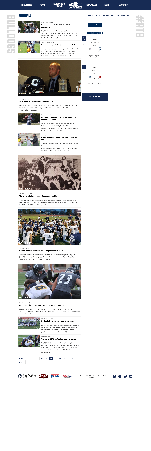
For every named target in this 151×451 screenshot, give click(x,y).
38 (60, 358)
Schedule (91, 15)
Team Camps (120, 15)
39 (64, 358)
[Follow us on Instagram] (125, 376)
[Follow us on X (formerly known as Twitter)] (119, 376)
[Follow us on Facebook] (114, 376)
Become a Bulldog (91, 5)
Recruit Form (108, 15)
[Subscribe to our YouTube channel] (130, 376)
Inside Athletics (26, 5)
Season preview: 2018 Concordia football (58, 45)
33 (37, 358)
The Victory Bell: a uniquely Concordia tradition (38, 196)
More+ (128, 15)
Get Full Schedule (95, 96)
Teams (42, 5)
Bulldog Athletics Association (59, 5)
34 (42, 358)
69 (72, 358)
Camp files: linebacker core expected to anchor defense (42, 305)
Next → (21, 362)
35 (46, 358)
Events (106, 5)
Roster (99, 15)
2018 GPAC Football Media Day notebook (36, 101)
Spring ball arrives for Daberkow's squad (57, 321)
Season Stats (94, 25)
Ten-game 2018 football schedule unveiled (58, 339)
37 (55, 358)
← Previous (23, 358)
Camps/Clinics (123, 5)
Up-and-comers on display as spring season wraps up (41, 251)
